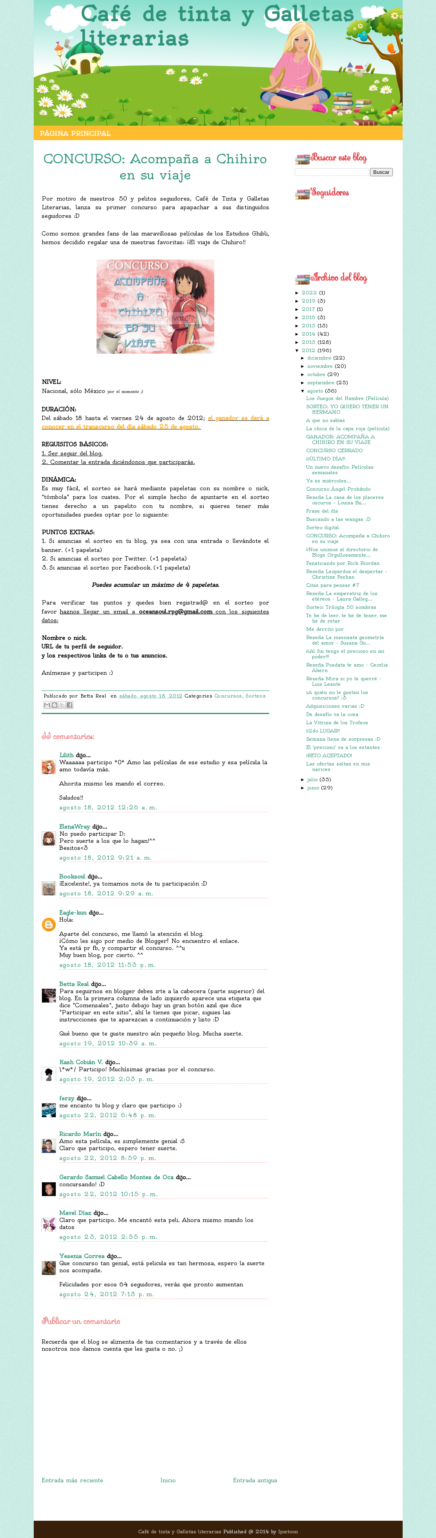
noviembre (321, 366)
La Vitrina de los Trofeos (337, 722)
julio (313, 779)
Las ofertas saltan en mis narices (338, 766)
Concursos (228, 696)
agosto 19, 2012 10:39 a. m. (108, 1043)
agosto (316, 391)
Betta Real (74, 984)
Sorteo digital (322, 527)
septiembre (321, 382)
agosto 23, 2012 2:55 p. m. (108, 1236)
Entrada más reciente (72, 1480)
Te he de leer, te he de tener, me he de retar (346, 618)
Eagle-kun (72, 912)
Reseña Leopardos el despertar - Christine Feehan (346, 574)
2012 (309, 350)
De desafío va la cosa (332, 714)
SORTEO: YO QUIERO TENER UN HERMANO (347, 409)
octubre (317, 374)
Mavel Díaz (75, 1213)
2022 (310, 293)
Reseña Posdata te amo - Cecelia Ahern (347, 667)
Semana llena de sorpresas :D (343, 739)
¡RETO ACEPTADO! (329, 755)
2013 (309, 342)
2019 (309, 301)
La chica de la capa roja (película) (348, 428)
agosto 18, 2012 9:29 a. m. (106, 893)
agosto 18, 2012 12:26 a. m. (108, 807)
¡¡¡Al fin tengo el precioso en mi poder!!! (345, 653)
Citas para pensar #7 (332, 585)
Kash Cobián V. (81, 1062)
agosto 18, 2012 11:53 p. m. (108, 964)
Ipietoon (288, 1531)
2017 (309, 309)
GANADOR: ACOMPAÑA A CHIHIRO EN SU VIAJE (340, 439)
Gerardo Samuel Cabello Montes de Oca (116, 1177)
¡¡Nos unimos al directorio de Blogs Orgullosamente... (342, 552)
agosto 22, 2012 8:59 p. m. (108, 1158)
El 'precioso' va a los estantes (343, 747)
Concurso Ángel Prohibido (338, 489)
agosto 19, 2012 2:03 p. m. (107, 1079)
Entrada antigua (255, 1480)
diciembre (320, 358)
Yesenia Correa (81, 1256)
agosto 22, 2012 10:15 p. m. (109, 1194)
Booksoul (72, 876)
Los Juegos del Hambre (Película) (347, 398)
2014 (309, 334)
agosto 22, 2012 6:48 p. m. (108, 1115)
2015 (309, 326)
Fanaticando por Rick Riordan (342, 563)
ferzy (66, 1098)
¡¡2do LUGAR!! (323, 731)
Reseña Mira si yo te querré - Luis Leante (343, 681)
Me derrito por (325, 629)
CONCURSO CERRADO (334, 450)
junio (314, 788)
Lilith (66, 755)
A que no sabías (325, 420)
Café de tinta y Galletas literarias (217, 26)
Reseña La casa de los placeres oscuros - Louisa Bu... (345, 500)
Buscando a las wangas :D (338, 519)
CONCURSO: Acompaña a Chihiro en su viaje (348, 538)
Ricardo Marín (80, 1134)
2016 (309, 317)
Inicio (168, 1480)
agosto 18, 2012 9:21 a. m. (105, 857)
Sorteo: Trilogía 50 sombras (341, 607)
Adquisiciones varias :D (335, 706)
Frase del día (322, 511)
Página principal (75, 133)
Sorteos (256, 696)
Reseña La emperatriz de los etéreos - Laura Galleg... (342, 596)
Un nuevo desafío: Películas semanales (340, 469)
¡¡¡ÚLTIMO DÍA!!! (325, 459)
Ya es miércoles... (328, 481)
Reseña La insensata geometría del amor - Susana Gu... (345, 640)
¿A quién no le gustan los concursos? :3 (337, 695)
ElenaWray (74, 826)
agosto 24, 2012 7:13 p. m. (107, 1294)
